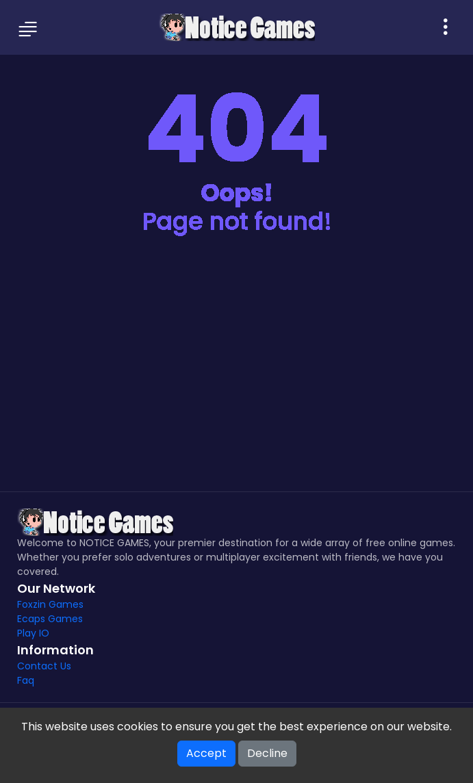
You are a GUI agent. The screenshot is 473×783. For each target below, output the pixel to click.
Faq (25, 680)
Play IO (33, 633)
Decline (267, 753)
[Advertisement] (237, 375)
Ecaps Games (50, 619)
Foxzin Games (50, 604)
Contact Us (44, 666)
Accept (206, 753)
